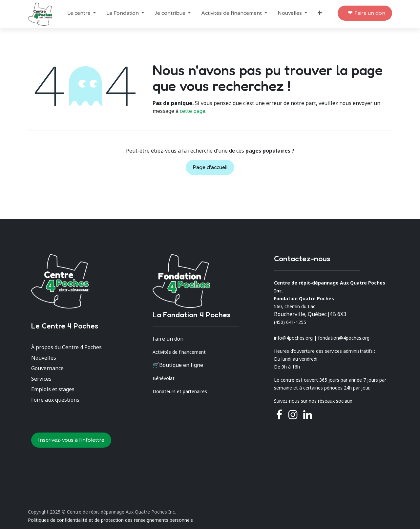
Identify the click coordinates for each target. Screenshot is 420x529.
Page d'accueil (210, 167)
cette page (192, 111)
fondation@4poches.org (343, 338)
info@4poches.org (293, 338)
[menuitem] (81, 13)
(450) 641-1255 (290, 322)
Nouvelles (43, 357)
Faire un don (369, 13)
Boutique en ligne (181, 365)
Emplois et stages (52, 389)
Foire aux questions (55, 399)
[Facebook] (279, 414)
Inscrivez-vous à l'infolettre (71, 440)
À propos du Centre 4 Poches (66, 347)
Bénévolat (164, 378)
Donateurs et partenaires (180, 391)
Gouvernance (47, 368)
